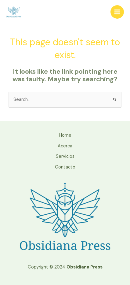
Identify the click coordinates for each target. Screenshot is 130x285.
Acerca (65, 146)
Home (65, 135)
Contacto (65, 167)
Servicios (65, 156)
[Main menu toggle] (117, 12)
